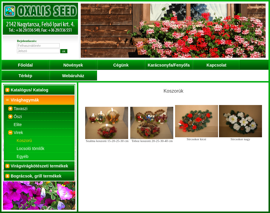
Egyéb (22, 156)
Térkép (25, 75)
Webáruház (73, 75)
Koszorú (24, 140)
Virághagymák (25, 100)
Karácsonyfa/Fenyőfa (169, 65)
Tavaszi (21, 108)
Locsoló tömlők (30, 148)
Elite (18, 124)
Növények (73, 65)
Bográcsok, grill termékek (36, 176)
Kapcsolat (216, 65)
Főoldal (25, 65)
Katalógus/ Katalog (29, 90)
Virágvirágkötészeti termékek (39, 166)
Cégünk (120, 65)
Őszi (18, 116)
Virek (18, 132)
